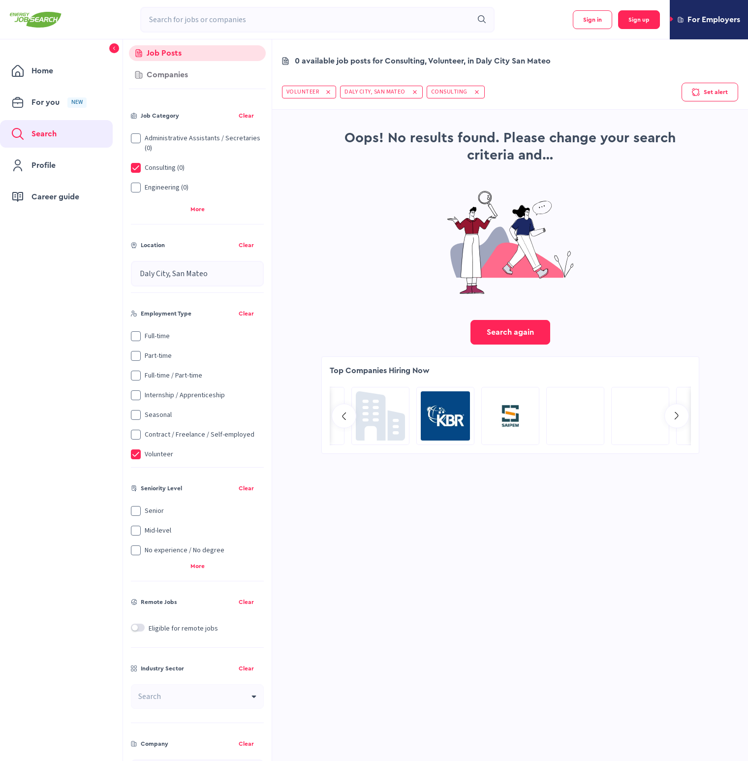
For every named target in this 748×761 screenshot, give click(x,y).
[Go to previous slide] (344, 416)
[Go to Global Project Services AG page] (510, 415)
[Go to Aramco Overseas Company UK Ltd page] (380, 415)
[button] (709, 19)
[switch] (138, 628)
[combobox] (306, 20)
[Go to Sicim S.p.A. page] (640, 415)
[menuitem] (56, 71)
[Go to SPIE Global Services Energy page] (445, 415)
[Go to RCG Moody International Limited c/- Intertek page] (575, 415)
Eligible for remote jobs (183, 629)
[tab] (197, 53)
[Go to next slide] (676, 416)
